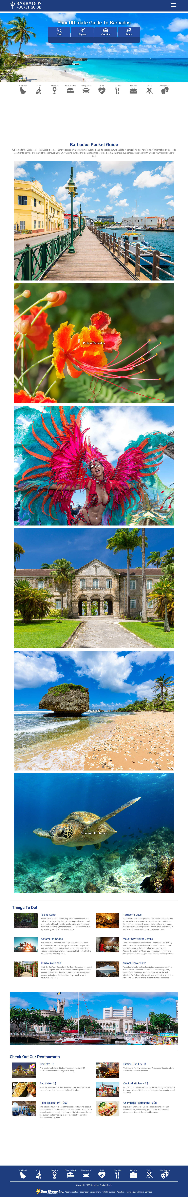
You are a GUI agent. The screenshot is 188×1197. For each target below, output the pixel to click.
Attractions (54, 86)
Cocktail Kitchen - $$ (135, 1083)
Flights (82, 32)
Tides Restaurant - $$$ (54, 1102)
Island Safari (48, 914)
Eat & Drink (117, 86)
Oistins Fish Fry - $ (134, 1064)
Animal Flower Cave (134, 963)
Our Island (23, 86)
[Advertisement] (94, 120)
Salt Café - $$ (48, 1083)
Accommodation (70, 86)
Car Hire (105, 32)
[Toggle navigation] (173, 5)
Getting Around (86, 86)
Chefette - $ (47, 1064)
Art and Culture (165, 86)
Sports (149, 86)
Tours (129, 32)
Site (59, 32)
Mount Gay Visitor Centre (138, 938)
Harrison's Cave (132, 914)
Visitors (38, 86)
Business (133, 86)
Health (102, 86)
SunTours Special (51, 963)
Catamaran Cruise (52, 938)
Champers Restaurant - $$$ (140, 1102)
